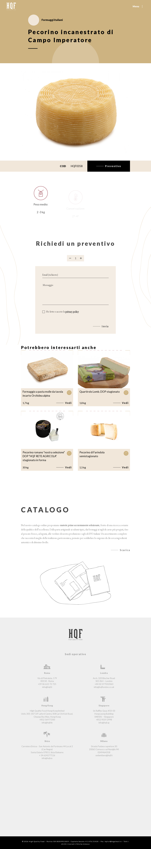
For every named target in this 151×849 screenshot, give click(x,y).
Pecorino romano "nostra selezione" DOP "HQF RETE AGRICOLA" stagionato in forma (44, 456)
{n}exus (86, 844)
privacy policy (72, 316)
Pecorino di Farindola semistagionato (92, 454)
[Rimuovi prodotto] (70, 262)
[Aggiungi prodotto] (81, 262)
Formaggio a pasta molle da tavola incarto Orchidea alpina (43, 393)
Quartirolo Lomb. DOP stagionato (99, 391)
